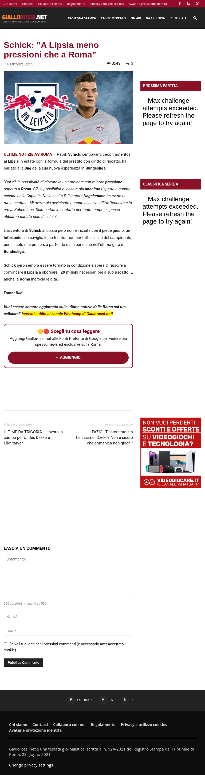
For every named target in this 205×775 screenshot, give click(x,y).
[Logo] (25, 18)
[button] (194, 18)
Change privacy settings (31, 765)
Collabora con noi (50, 4)
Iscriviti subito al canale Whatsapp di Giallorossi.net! (67, 313)
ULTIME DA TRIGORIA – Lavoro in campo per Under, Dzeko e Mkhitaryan (33, 438)
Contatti (27, 4)
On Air (136, 18)
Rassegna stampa (82, 18)
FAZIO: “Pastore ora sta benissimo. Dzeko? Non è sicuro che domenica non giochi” (104, 438)
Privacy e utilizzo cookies (107, 4)
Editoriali (178, 18)
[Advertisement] (68, 497)
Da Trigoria (155, 18)
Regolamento (76, 4)
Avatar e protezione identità (148, 4)
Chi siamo (10, 4)
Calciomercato (113, 18)
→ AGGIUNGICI (68, 357)
